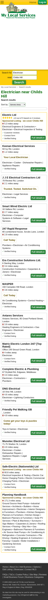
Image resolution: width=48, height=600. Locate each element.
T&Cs (11, 574)
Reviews (43, 574)
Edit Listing (7, 569)
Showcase (18, 569)
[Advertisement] (24, 44)
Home (32, 2)
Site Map (34, 574)
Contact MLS (30, 569)
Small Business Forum (14, 577)
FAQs (5, 574)
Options (36, 567)
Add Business (25, 567)
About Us (13, 567)
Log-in (42, 2)
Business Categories (34, 577)
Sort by (4, 104)
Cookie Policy (22, 574)
